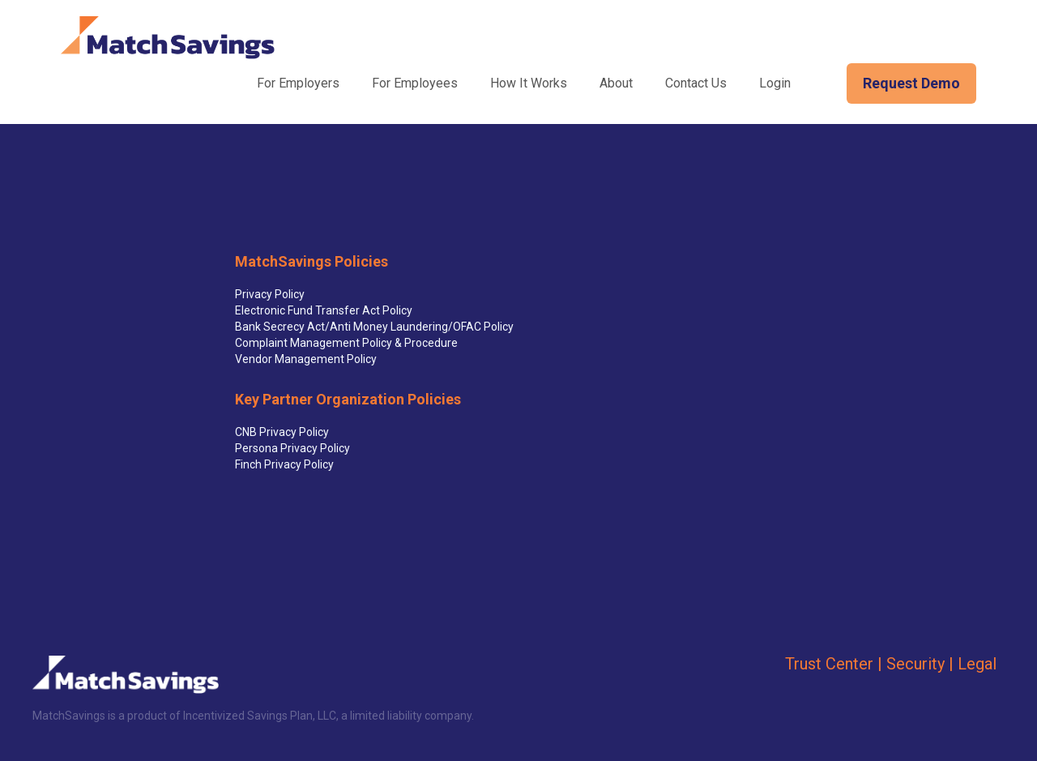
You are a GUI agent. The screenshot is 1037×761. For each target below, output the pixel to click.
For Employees (415, 83)
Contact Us (696, 83)
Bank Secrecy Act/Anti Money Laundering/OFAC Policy (374, 326)
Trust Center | (833, 664)
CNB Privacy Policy (282, 431)
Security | (920, 664)
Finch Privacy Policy (284, 464)
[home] (168, 37)
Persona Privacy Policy (292, 448)
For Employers (298, 83)
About (616, 83)
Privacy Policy (270, 294)
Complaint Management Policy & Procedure (346, 342)
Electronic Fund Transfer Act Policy (323, 310)
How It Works (528, 83)
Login (775, 83)
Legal (977, 664)
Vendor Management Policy (306, 359)
